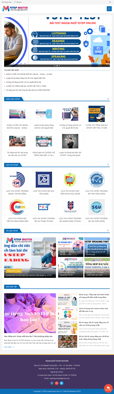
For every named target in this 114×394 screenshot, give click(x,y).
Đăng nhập (6, 2)
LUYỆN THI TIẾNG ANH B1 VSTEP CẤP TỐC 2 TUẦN (26, 86)
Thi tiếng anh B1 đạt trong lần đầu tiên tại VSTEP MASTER (28, 90)
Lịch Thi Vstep (12, 165)
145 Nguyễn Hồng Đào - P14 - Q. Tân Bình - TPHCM (60, 365)
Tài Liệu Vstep (12, 231)
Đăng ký (18, 2)
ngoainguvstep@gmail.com (59, 378)
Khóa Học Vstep (13, 99)
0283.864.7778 (52, 369)
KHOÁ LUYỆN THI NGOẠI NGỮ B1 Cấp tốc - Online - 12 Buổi (29, 74)
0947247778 (70, 369)
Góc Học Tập (11, 287)
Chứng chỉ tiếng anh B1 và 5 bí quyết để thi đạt (23, 82)
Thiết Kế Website (69, 391)
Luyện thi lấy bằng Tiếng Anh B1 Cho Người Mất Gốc (26, 78)
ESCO (78, 391)
